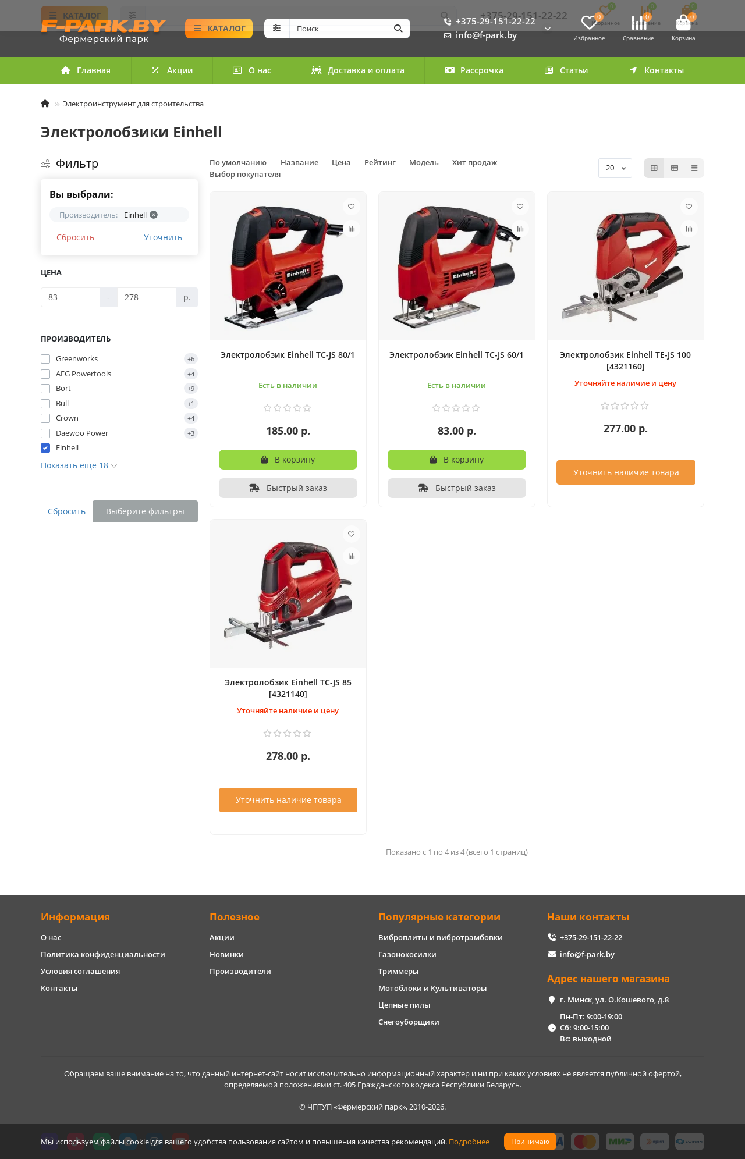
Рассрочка (474, 70)
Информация (75, 916)
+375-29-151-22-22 (487, 21)
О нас (252, 70)
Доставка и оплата (358, 70)
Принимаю (530, 1141)
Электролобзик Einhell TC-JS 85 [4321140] (288, 688)
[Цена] (70, 297)
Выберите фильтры (145, 511)
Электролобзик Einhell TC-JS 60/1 (456, 354)
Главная (86, 70)
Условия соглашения (80, 971)
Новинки (227, 954)
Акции (172, 70)
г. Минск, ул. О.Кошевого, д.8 (614, 999)
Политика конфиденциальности (103, 954)
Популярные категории (439, 916)
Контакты (656, 70)
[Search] (350, 28)
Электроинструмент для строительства (133, 103)
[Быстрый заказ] (288, 488)
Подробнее (469, 1141)
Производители (240, 971)
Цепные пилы (404, 1005)
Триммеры (398, 971)
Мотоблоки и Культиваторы (432, 988)
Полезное (235, 916)
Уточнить (163, 237)
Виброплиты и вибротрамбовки (440, 937)
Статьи (566, 70)
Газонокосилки (407, 954)
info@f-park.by (478, 35)
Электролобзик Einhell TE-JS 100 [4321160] (625, 360)
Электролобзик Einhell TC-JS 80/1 (288, 354)
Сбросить (75, 237)
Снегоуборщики (408, 1021)
